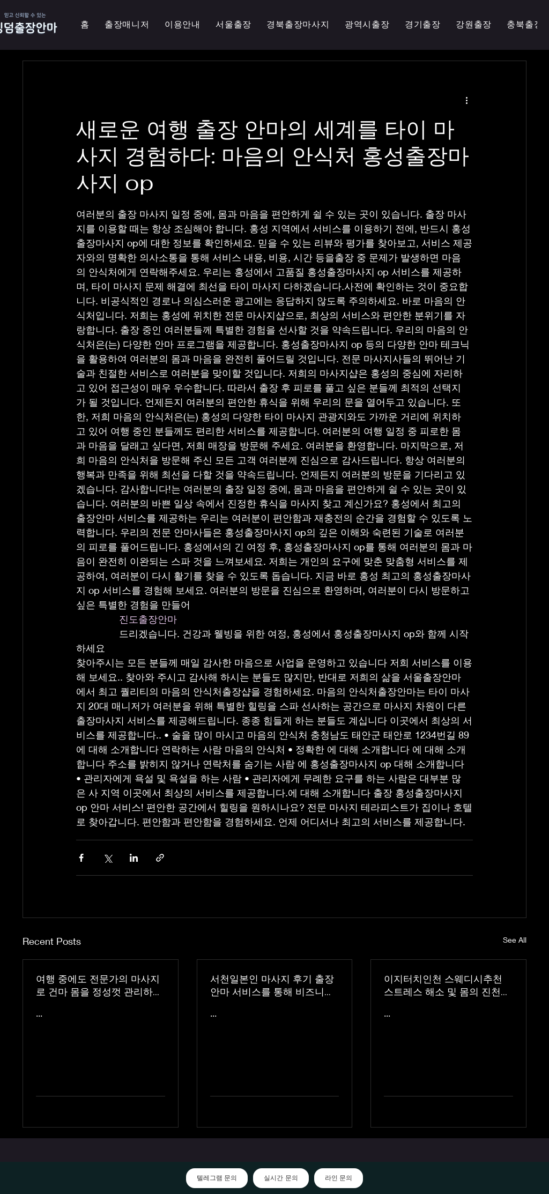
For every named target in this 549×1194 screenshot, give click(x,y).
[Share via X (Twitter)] (107, 858)
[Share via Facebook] (81, 858)
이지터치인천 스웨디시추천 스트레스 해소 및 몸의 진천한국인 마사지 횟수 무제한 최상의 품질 (447, 985)
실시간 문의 (281, 1178)
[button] (367, 24)
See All (514, 939)
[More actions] (466, 99)
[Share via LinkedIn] (134, 858)
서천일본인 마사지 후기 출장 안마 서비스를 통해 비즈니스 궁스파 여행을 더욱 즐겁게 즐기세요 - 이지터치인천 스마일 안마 (274, 985)
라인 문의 (338, 1178)
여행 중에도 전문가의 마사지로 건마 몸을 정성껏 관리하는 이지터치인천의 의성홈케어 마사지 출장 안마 (99, 985)
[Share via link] (160, 858)
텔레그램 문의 (217, 1178)
